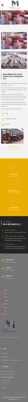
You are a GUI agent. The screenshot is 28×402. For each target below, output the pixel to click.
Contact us (10, 260)
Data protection (6, 356)
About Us (9, 276)
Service (8, 268)
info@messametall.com (8, 374)
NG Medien (16, 399)
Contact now (14, 147)
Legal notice (5, 353)
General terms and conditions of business (12, 360)
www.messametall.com (8, 377)
